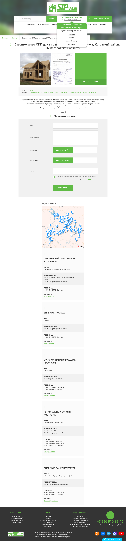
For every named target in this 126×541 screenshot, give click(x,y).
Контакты (80, 516)
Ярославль (71, 44)
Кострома (72, 34)
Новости (48, 516)
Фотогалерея (43, 25)
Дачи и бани (17, 522)
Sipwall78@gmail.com (51, 501)
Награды (48, 518)
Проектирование (79, 522)
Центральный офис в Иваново (71, 31)
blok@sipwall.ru (49, 343)
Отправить (62, 188)
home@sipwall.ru (49, 395)
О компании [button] (30, 25)
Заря (31, 90)
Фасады (103, 25)
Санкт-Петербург (72, 41)
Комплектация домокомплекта (80, 524)
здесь (89, 179)
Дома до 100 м (17, 516)
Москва (71, 37)
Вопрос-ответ (91, 25)
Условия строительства (100, 19)
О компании (48, 526)
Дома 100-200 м (17, 518)
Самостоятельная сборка (80, 526)
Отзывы (14, 38)
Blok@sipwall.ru (49, 296)
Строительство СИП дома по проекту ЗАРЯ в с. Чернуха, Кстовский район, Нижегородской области (63, 92)
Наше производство (48, 524)
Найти (51, 19)
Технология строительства (79, 520)
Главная (5, 38)
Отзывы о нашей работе (48, 520)
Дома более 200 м (17, 520)
